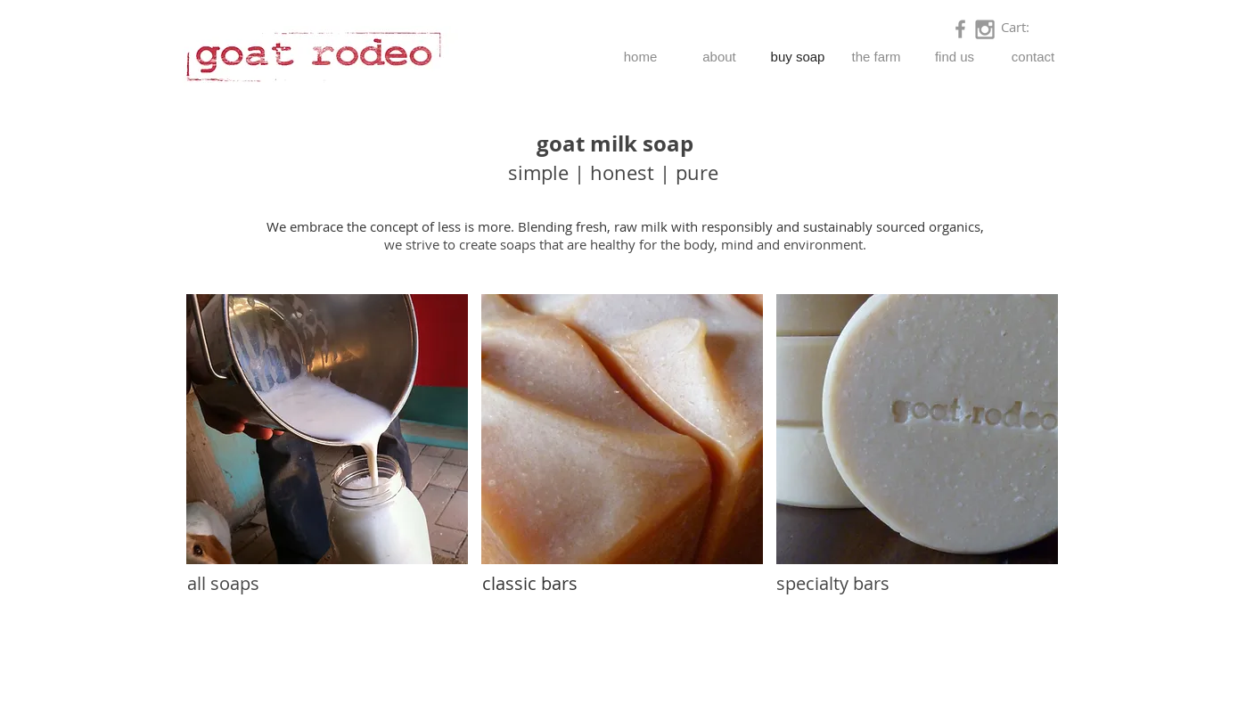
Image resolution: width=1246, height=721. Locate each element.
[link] (1026, 28)
